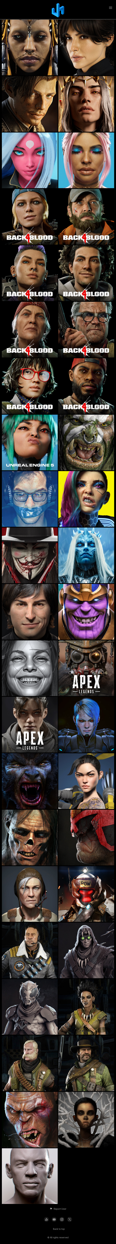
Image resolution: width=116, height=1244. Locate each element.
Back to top (59, 1229)
